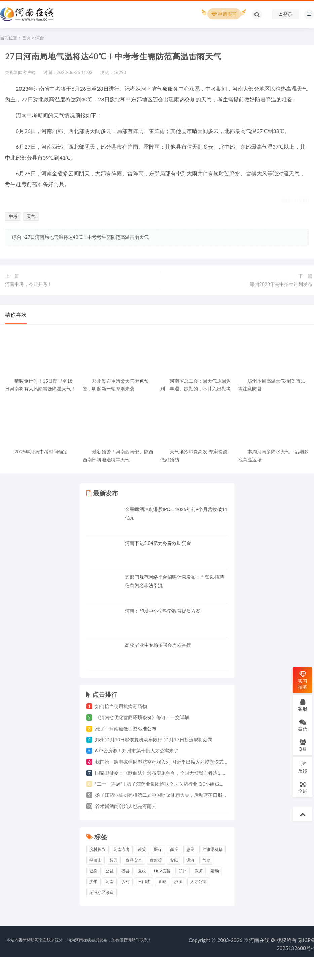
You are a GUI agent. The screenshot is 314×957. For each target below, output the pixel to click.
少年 (93, 881)
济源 (178, 881)
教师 (199, 870)
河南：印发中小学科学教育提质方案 (162, 611)
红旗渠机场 (212, 849)
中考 (13, 216)
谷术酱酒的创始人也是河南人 (125, 806)
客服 (302, 704)
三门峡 (144, 881)
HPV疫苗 (162, 870)
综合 (39, 37)
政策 (142, 849)
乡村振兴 (97, 849)
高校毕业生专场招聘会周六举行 (158, 645)
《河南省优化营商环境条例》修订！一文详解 (142, 717)
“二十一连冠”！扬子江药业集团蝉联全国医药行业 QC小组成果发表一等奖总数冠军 (181, 784)
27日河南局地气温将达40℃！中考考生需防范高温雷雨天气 (86, 237)
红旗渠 (156, 860)
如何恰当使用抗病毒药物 (121, 706)
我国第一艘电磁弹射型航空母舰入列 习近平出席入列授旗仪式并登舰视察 (171, 762)
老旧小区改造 (101, 892)
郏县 (126, 870)
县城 (162, 881)
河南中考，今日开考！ (28, 284)
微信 (302, 725)
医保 (158, 849)
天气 (31, 216)
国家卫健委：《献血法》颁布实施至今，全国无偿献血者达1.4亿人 (164, 773)
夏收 (142, 870)
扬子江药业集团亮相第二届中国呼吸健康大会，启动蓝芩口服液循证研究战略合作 (180, 795)
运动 (215, 870)
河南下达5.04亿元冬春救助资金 (158, 543)
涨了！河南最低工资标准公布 (125, 728)
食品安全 (134, 860)
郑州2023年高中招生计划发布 (281, 284)
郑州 (183, 870)
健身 (93, 870)
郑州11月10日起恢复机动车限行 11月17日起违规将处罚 (153, 739)
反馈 (302, 767)
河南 (110, 881)
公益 (110, 870)
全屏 (302, 787)
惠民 (190, 849)
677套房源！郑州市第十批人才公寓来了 (137, 750)
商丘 (174, 849)
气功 (206, 860)
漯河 (190, 860)
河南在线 (259, 940)
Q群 (302, 745)
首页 (26, 37)
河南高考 (122, 849)
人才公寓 (198, 881)
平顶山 (95, 860)
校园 (114, 860)
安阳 (174, 860)
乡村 (126, 881)
